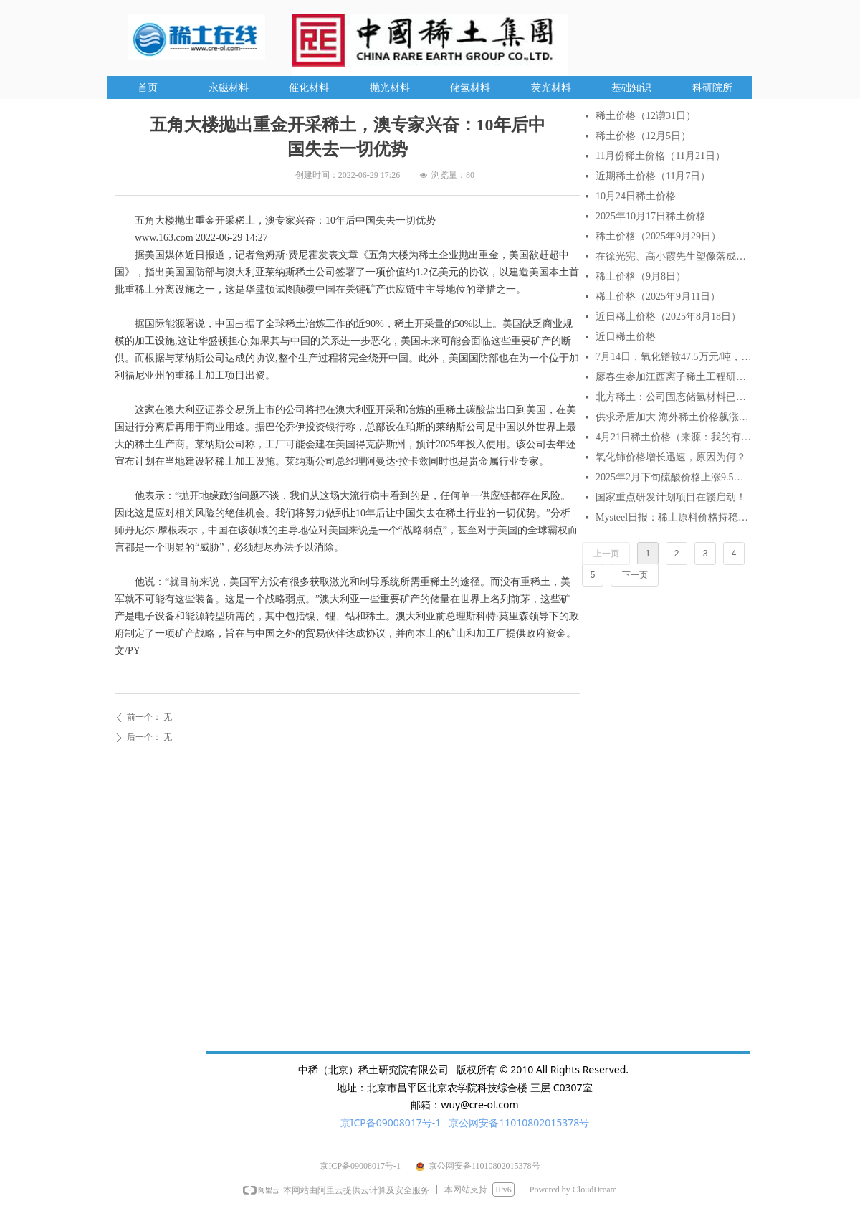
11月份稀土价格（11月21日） (660, 156)
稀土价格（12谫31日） (646, 115)
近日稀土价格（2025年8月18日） (668, 316)
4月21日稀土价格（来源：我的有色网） (674, 437)
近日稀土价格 (626, 336)
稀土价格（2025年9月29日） (658, 236)
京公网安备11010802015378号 (519, 1122)
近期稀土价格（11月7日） (653, 176)
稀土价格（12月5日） (643, 135)
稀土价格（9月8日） (641, 276)
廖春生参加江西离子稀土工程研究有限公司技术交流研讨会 (674, 376)
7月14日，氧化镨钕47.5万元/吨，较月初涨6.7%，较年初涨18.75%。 (674, 356)
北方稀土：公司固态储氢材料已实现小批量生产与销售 (674, 396)
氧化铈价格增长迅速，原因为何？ (671, 457)
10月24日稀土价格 (636, 196)
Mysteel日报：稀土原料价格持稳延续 (674, 517)
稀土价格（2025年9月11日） (658, 296)
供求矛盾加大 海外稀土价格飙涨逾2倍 (674, 417)
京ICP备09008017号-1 (390, 1122)
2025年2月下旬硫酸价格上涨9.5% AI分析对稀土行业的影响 (674, 477)
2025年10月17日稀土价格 (651, 216)
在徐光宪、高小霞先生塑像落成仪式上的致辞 (674, 256)
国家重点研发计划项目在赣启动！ (671, 497)
